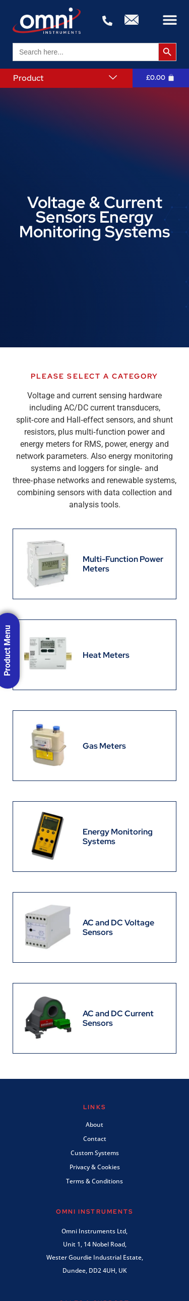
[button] (170, 20)
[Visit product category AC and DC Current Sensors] (94, 1018)
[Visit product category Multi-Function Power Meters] (94, 564)
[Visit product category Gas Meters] (74, 745)
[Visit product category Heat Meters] (76, 655)
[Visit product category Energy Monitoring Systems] (94, 836)
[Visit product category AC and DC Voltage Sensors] (94, 927)
